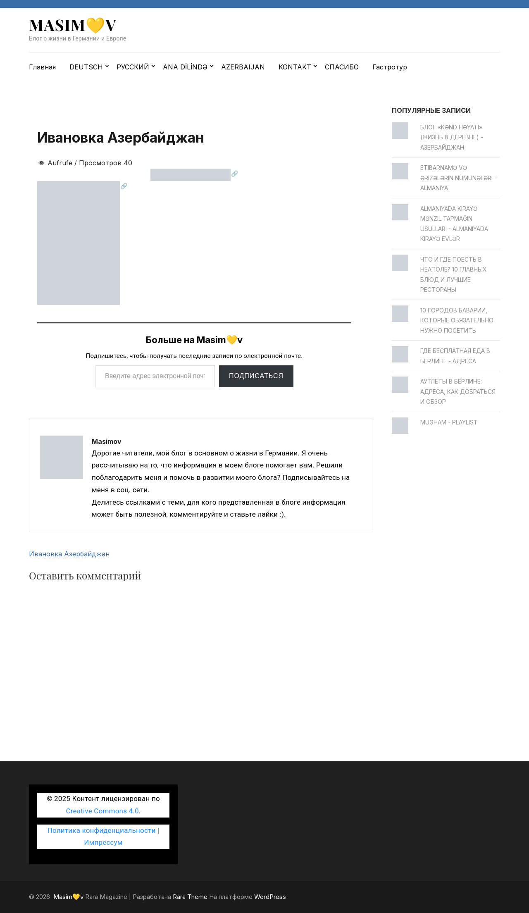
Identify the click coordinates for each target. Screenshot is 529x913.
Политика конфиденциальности (102, 830)
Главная (42, 67)
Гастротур (389, 67)
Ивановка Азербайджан (69, 554)
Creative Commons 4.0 (102, 811)
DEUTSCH (86, 67)
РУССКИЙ (133, 67)
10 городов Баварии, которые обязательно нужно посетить (456, 320)
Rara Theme (190, 897)
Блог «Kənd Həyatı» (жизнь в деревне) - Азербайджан (451, 137)
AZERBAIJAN (243, 67)
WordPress (270, 897)
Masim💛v (73, 24)
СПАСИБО (342, 67)
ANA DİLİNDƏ (185, 67)
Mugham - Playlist (449, 422)
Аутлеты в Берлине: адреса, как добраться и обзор (458, 391)
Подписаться (256, 375)
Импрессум (103, 842)
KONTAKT (295, 67)
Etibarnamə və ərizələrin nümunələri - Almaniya (458, 177)
